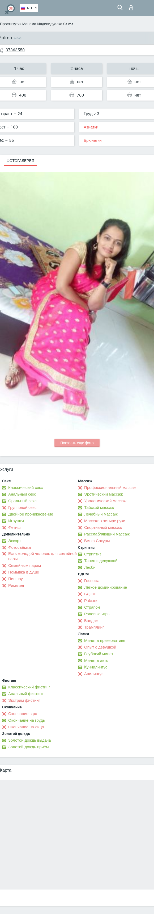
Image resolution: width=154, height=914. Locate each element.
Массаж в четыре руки (104, 520)
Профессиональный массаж (110, 487)
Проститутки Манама (18, 24)
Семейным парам (24, 565)
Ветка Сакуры (97, 540)
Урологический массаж (105, 500)
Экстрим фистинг (24, 700)
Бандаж (91, 620)
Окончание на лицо (26, 727)
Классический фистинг (29, 687)
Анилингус (93, 673)
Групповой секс (22, 507)
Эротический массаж (103, 494)
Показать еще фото (77, 443)
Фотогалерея (20, 161)
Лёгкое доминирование (105, 587)
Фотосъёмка (19, 547)
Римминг (16, 585)
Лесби (90, 567)
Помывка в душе (23, 572)
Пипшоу (15, 578)
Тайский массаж (99, 507)
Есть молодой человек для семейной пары (42, 556)
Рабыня (91, 600)
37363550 (15, 49)
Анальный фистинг (25, 693)
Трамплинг (94, 627)
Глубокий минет (98, 653)
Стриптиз (92, 554)
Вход (131, 8)
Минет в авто (96, 660)
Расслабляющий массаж (107, 534)
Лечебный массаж (101, 514)
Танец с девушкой (100, 560)
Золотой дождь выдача (29, 740)
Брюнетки (92, 140)
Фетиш (14, 527)
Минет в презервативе (104, 640)
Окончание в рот (23, 713)
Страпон (92, 607)
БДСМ (90, 594)
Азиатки (91, 127)
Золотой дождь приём (28, 747)
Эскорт (14, 540)
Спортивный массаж (103, 527)
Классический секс (25, 487)
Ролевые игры (97, 614)
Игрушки (16, 520)
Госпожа (92, 580)
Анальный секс (22, 494)
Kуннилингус (95, 667)
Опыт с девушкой (100, 647)
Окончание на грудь (26, 720)
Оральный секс (22, 500)
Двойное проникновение (30, 514)
